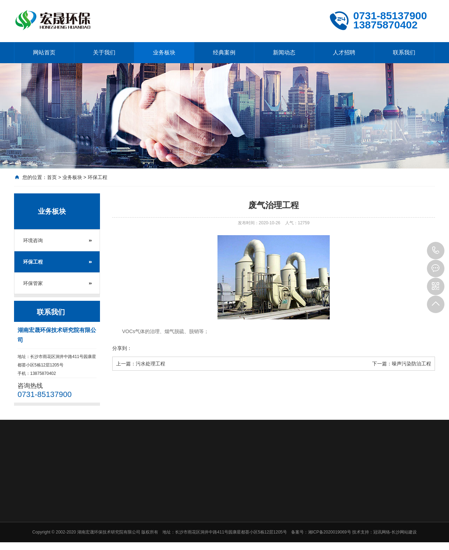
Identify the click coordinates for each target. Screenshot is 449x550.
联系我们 (404, 52)
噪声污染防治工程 (411, 363)
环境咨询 (33, 240)
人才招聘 (344, 52)
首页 (52, 177)
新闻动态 (284, 52)
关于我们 (104, 52)
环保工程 (97, 177)
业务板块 (164, 52)
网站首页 (44, 52)
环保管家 (33, 283)
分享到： (122, 348)
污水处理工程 (150, 363)
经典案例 (224, 52)
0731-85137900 (435, 250)
